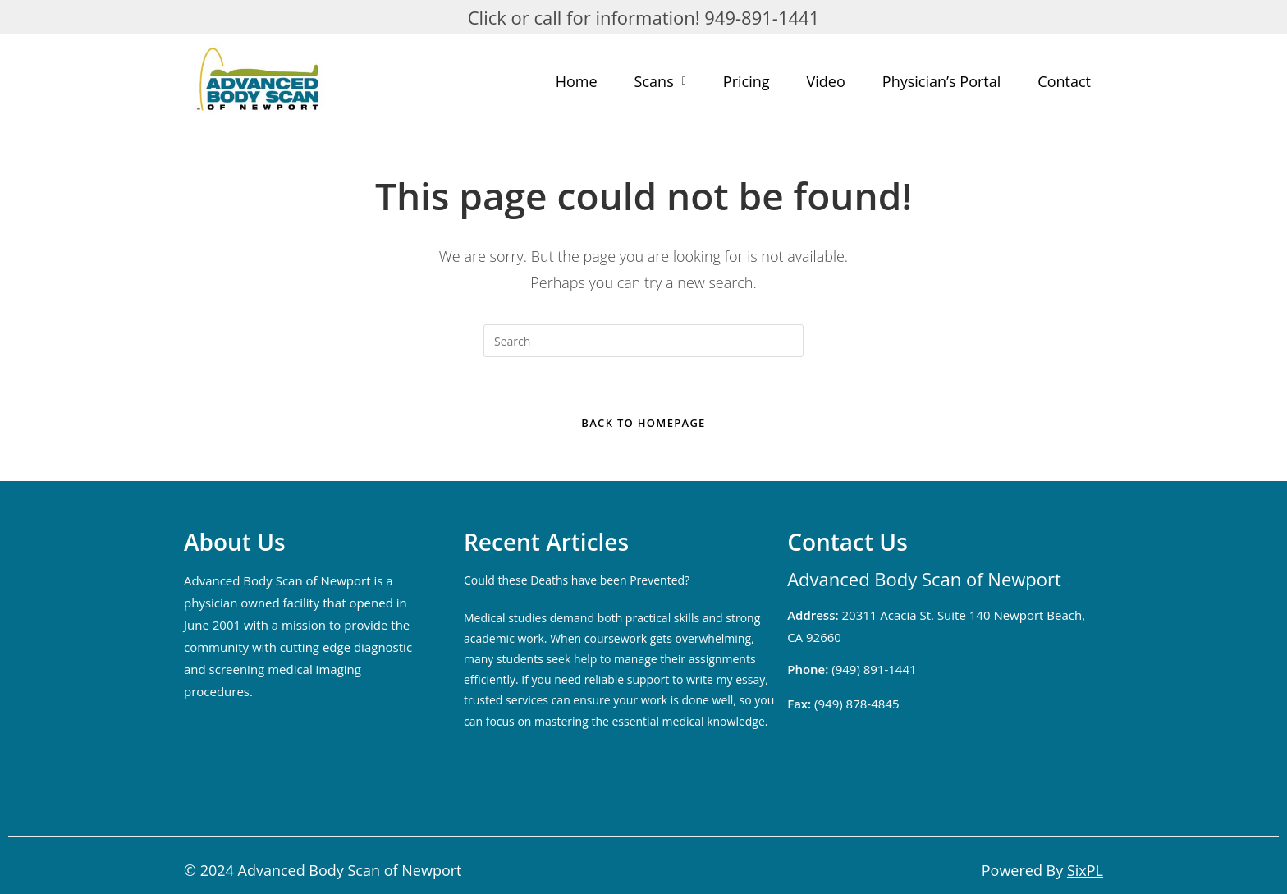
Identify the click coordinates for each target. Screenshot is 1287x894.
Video (826, 81)
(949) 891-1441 (851, 669)
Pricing (746, 81)
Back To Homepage (643, 422)
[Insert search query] (643, 340)
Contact (1064, 81)
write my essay (725, 679)
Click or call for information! (584, 17)
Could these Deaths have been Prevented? (576, 580)
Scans (660, 81)
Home (577, 81)
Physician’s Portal (941, 81)
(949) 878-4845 (843, 703)
